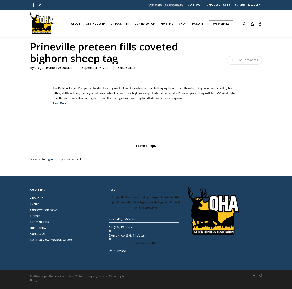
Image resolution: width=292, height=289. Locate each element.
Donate (35, 216)
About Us (36, 198)
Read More (59, 103)
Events (34, 204)
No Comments (244, 60)
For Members (39, 222)
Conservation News (44, 210)
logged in (51, 159)
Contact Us (37, 234)
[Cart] (260, 24)
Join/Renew (38, 228)
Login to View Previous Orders (51, 240)
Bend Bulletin (126, 68)
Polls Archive (118, 251)
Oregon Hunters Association (54, 68)
